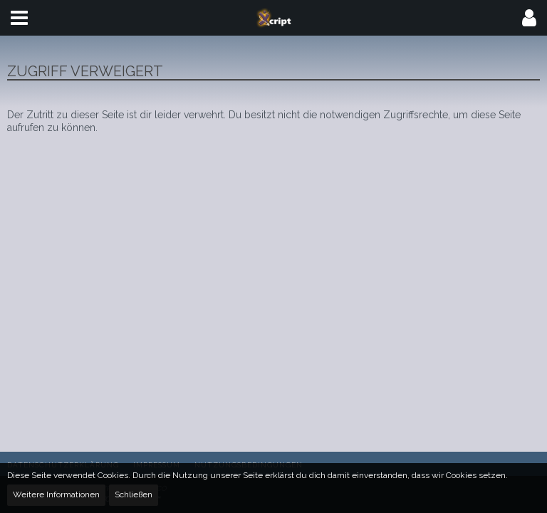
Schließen (133, 494)
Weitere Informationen (56, 494)
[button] (19, 17)
